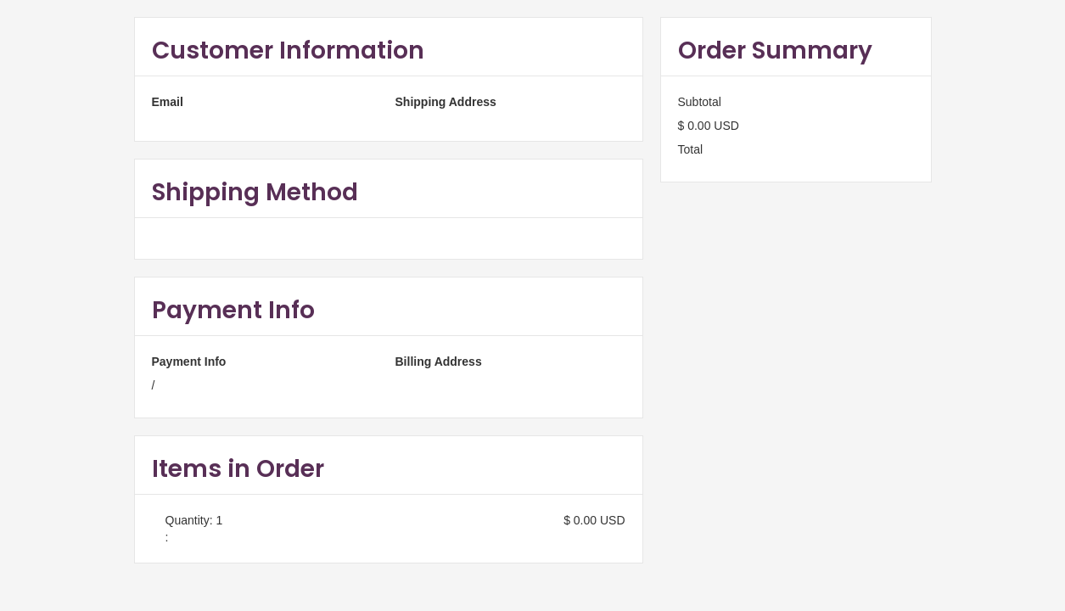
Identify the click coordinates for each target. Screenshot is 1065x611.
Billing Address (438, 361)
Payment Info (189, 361)
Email (167, 102)
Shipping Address (445, 102)
